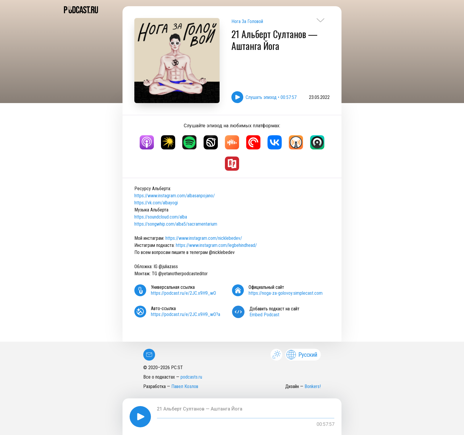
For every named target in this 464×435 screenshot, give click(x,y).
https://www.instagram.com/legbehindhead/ (216, 245)
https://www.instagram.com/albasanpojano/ (174, 195)
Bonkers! (312, 386)
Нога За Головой (247, 21)
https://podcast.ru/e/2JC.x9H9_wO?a (185, 314)
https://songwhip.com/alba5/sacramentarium (175, 224)
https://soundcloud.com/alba (160, 217)
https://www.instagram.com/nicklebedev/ (203, 238)
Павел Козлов (184, 386)
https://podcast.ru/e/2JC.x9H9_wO (183, 293)
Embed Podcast (264, 314)
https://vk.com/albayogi (156, 203)
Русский (301, 354)
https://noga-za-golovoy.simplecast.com (286, 293)
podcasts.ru (191, 377)
